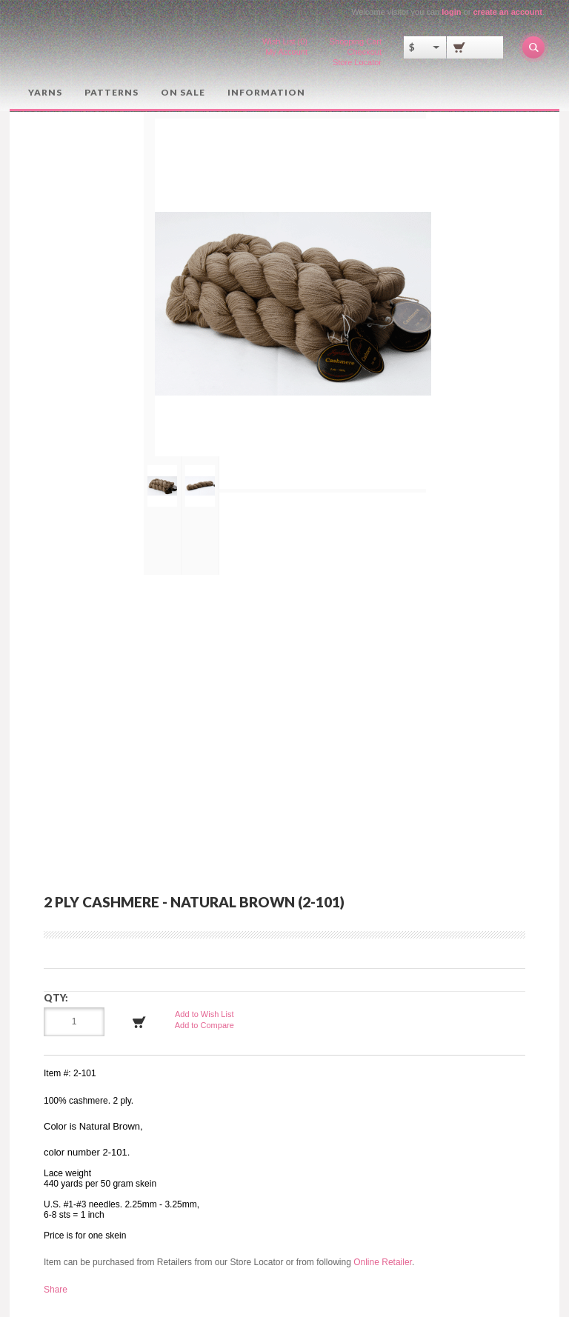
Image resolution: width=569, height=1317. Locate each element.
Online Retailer (382, 1262)
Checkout (364, 51)
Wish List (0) (284, 41)
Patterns (111, 92)
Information (266, 92)
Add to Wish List (204, 1014)
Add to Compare (204, 1025)
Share (55, 1289)
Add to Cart (139, 1022)
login (451, 11)
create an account (507, 11)
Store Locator (357, 62)
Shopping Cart (356, 41)
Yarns (45, 92)
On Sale (183, 92)
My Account (286, 51)
